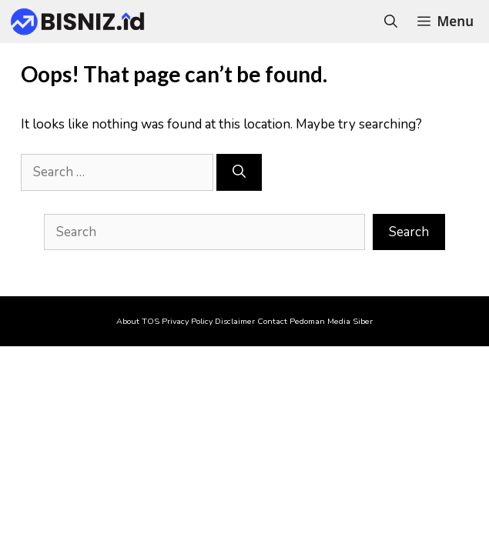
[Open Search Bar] (390, 21)
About (127, 321)
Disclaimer (235, 321)
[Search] (239, 172)
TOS (150, 321)
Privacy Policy (187, 321)
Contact (272, 321)
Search (409, 232)
